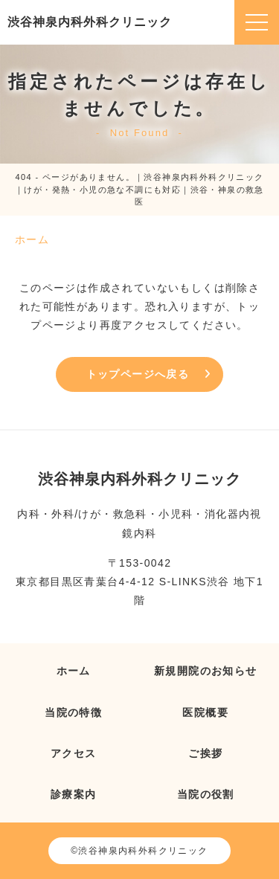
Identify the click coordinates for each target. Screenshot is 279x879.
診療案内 (74, 794)
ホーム (74, 671)
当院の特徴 (73, 712)
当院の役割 (205, 794)
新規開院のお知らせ (205, 671)
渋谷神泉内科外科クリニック (89, 22)
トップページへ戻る (138, 374)
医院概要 (205, 712)
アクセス (74, 753)
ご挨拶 (205, 753)
